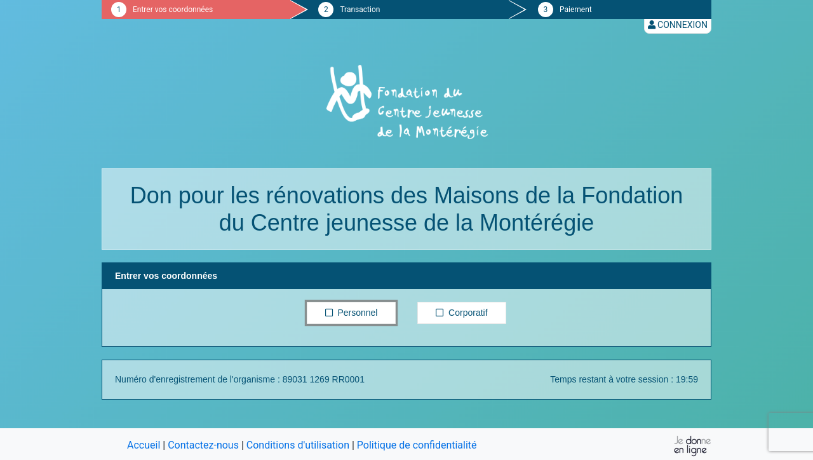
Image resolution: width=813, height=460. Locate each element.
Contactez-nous (203, 445)
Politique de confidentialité (417, 445)
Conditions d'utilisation (297, 445)
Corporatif (461, 312)
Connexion (678, 25)
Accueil (143, 445)
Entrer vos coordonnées (173, 9)
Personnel (351, 312)
